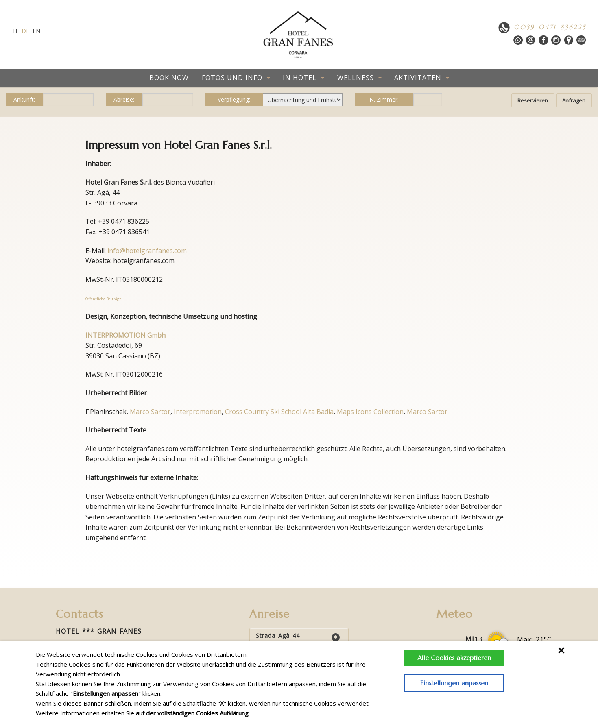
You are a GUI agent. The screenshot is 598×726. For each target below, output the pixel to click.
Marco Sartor (150, 411)
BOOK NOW (169, 77)
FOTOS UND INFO (232, 77)
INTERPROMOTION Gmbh (125, 335)
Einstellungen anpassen (452, 683)
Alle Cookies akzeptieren (452, 658)
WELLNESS (355, 77)
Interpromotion (198, 411)
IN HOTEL (299, 77)
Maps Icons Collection (370, 411)
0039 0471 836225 (550, 27)
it (15, 31)
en (36, 31)
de (25, 31)
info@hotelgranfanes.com (147, 250)
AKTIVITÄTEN (417, 77)
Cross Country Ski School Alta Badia (279, 411)
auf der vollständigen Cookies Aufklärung (192, 713)
